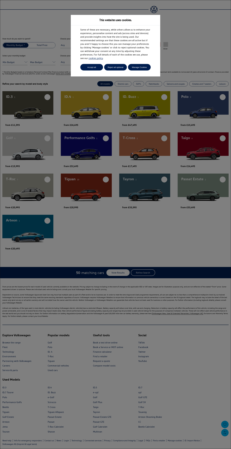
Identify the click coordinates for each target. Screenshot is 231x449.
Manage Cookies (139, 67)
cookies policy (96, 58)
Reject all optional (115, 67)
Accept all (91, 67)
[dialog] (115, 224)
